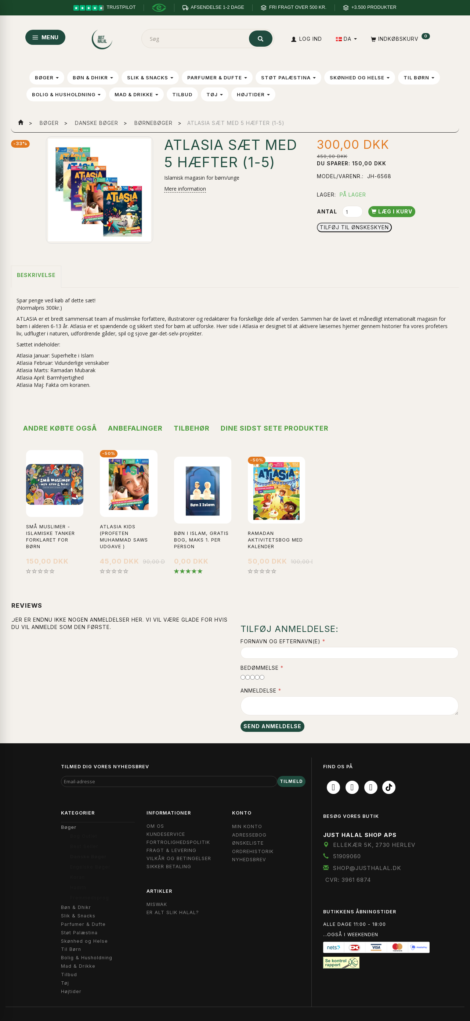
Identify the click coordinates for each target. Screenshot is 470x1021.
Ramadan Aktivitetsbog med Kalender (275, 540)
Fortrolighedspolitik (178, 842)
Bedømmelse (260, 668)
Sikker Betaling (169, 866)
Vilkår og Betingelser (179, 858)
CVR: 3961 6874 (348, 879)
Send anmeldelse (272, 726)
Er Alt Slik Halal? (173, 912)
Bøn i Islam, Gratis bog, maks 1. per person (201, 540)
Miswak (157, 904)
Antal (328, 211)
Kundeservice (166, 834)
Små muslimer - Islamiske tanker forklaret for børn (50, 536)
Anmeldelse (258, 690)
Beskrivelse (36, 275)
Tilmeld (291, 781)
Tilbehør (192, 428)
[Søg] (260, 38)
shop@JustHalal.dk (367, 867)
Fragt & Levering (171, 850)
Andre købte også (60, 428)
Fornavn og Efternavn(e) (281, 641)
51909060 (347, 856)
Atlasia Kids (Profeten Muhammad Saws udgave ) (124, 536)
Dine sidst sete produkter (275, 428)
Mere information (185, 188)
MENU (45, 37)
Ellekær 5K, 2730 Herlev (374, 844)
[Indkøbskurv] (399, 38)
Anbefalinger (135, 428)
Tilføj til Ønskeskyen (354, 227)
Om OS (155, 826)
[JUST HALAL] (102, 38)
